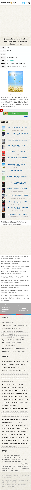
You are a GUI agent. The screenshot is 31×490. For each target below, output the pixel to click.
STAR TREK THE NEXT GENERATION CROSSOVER (17, 189)
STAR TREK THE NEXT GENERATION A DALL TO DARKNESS (17, 208)
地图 (13, 486)
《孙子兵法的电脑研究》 (15, 455)
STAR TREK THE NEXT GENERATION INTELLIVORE (17, 202)
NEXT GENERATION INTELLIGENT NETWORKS (17, 165)
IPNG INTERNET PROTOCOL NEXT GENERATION (17, 146)
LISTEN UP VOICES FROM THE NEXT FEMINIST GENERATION (17, 158)
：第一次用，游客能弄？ (8, 346)
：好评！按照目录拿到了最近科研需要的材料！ (14, 325)
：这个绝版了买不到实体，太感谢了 (11, 343)
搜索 (29, 3)
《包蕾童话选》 (5, 455)
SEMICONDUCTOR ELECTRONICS (17, 214)
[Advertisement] (15, 20)
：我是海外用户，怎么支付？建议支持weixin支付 (14, 348)
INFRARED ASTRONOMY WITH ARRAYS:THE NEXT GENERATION (17, 183)
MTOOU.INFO (16, 484)
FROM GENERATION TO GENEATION (17, 127)
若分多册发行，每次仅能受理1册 (19, 66)
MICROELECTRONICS (17, 171)
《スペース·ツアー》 (16, 468)
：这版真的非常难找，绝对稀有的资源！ (13, 337)
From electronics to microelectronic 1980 (17, 177)
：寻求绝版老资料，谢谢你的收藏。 (12, 331)
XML (10, 486)
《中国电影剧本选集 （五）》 (15, 470)
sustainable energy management (17, 140)
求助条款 (12, 60)
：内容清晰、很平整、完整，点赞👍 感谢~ (13, 351)
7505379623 (15, 425)
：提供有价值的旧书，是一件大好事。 (11, 328)
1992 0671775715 (15, 417)
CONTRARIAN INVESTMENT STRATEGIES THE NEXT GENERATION (17, 195)
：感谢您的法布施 (7, 322)
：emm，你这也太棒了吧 (8, 334)
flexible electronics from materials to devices (17, 134)
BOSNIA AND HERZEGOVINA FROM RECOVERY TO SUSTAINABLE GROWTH (17, 152)
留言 (23, 3)
